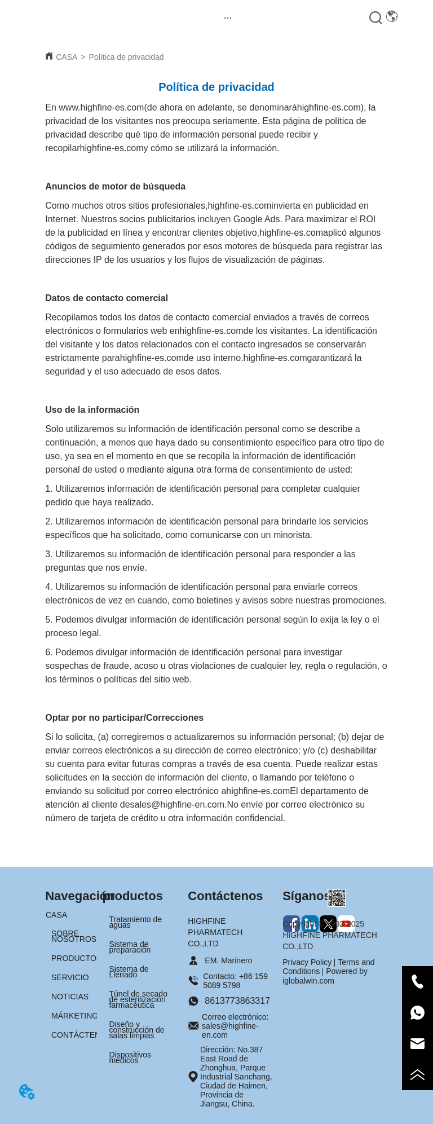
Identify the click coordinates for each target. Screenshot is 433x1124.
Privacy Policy (307, 962)
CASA (66, 56)
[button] (228, 17)
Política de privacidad (126, 56)
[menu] (228, 17)
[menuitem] (228, 17)
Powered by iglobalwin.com (325, 976)
